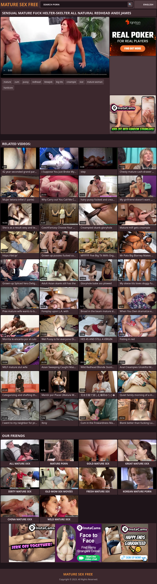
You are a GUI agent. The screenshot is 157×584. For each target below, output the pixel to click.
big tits (59, 81)
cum (17, 81)
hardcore (8, 87)
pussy (26, 81)
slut (81, 81)
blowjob (48, 81)
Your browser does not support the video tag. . (55, 47)
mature (7, 81)
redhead (36, 81)
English (148, 4)
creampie (71, 81)
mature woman (95, 81)
